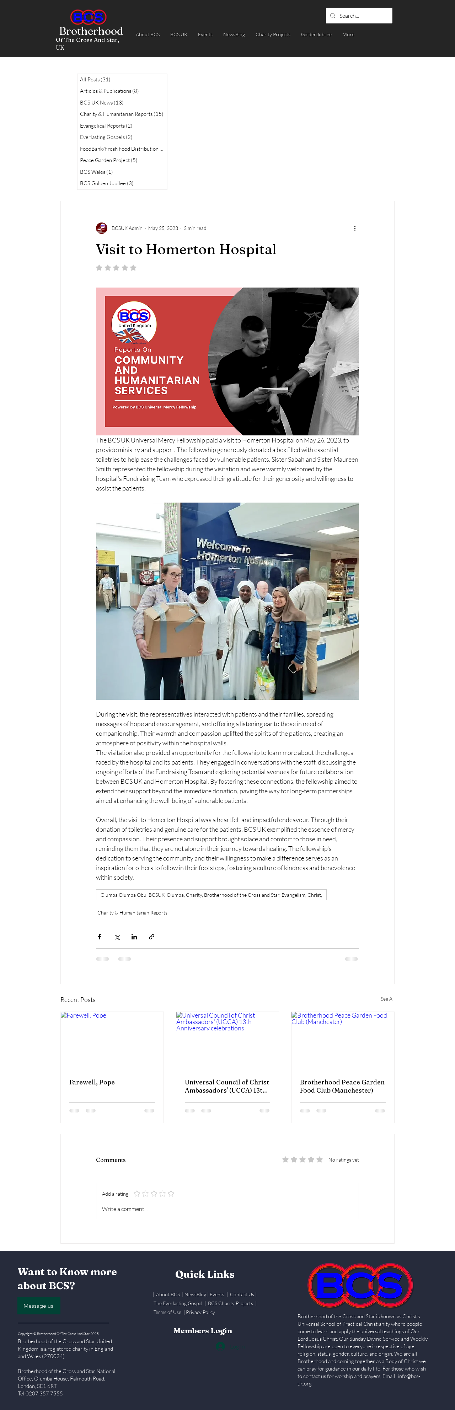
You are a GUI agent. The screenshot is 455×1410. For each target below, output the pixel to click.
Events (217, 1294)
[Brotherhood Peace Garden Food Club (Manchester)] (342, 1040)
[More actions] (354, 228)
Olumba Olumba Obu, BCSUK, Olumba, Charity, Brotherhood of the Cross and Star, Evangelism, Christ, (211, 895)
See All (388, 999)
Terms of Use (167, 1312)
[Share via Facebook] (99, 936)
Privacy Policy (200, 1312)
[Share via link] (151, 936)
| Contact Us (240, 1294)
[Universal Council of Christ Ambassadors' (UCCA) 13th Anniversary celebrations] (227, 1040)
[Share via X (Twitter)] (116, 936)
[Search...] (358, 15)
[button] (147, 34)
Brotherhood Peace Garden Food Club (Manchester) (342, 1086)
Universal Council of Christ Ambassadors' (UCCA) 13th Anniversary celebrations (227, 1086)
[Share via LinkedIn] (134, 936)
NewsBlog (195, 1294)
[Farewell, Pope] (112, 1040)
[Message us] (38, 1305)
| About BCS (167, 1294)
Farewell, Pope (92, 1082)
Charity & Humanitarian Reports (132, 913)
